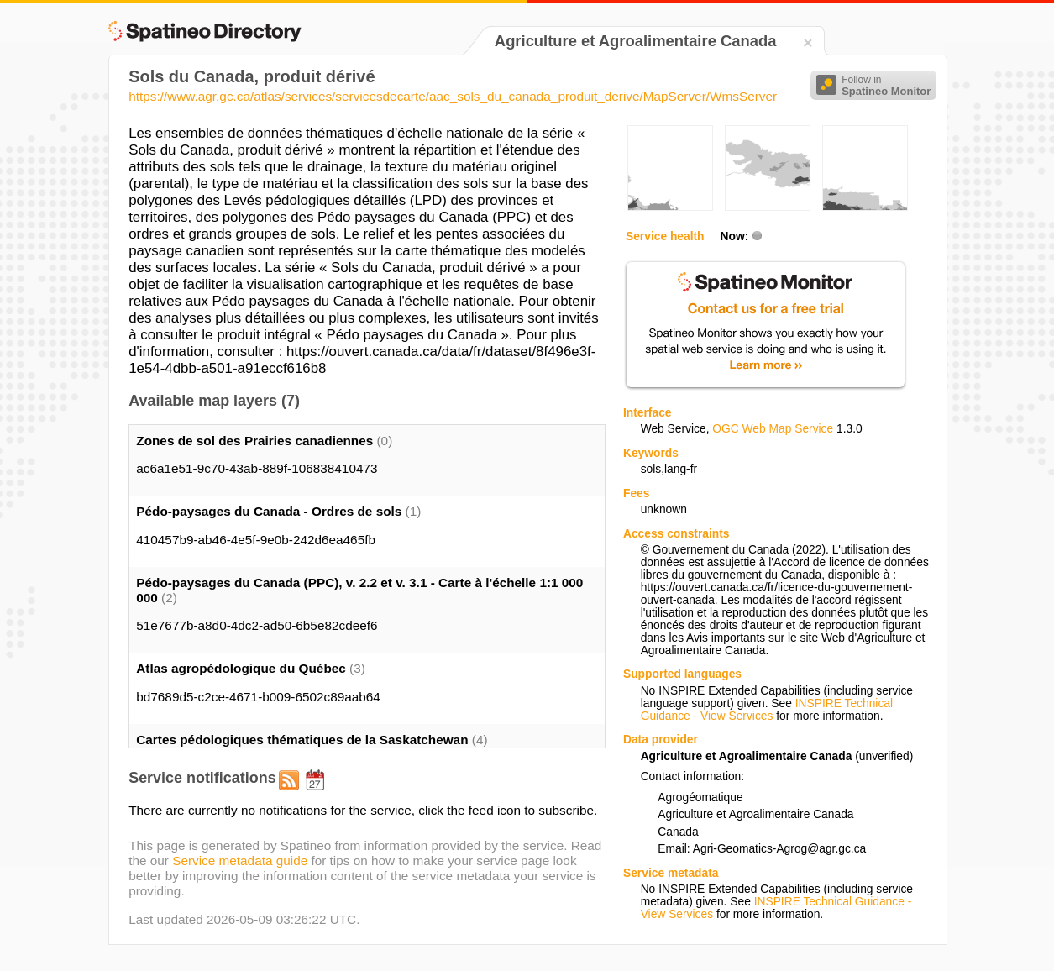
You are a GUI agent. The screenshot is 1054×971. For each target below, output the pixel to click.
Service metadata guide (239, 860)
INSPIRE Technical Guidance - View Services (767, 709)
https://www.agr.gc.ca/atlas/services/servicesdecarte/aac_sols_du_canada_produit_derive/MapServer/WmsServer (452, 96)
